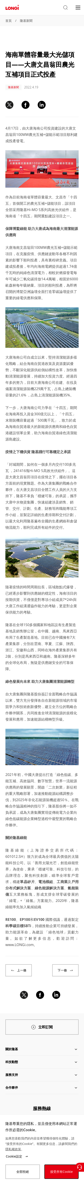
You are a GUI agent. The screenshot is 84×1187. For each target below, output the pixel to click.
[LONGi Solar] (12, 7)
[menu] (78, 7)
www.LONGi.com (19, 944)
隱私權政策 (13, 1149)
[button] (65, 7)
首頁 (8, 20)
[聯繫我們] (79, 1167)
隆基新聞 (26, 20)
